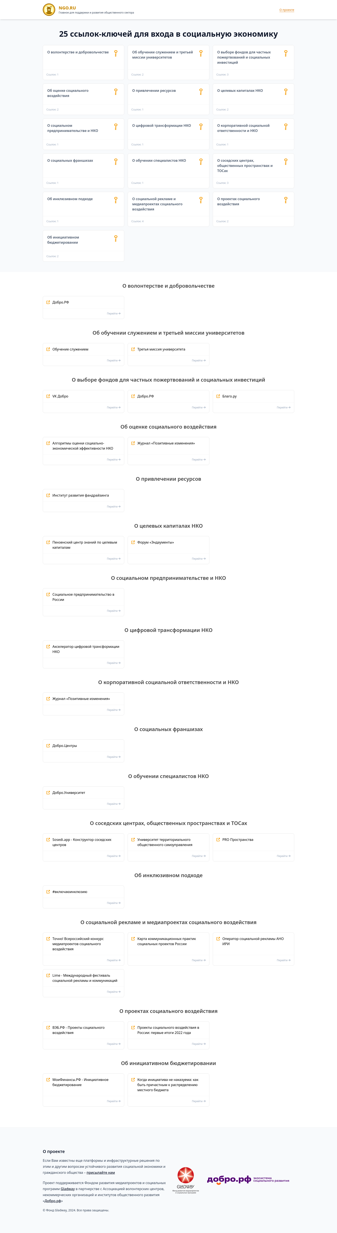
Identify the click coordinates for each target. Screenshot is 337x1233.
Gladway (68, 1188)
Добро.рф (52, 1200)
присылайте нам (101, 1172)
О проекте (286, 10)
